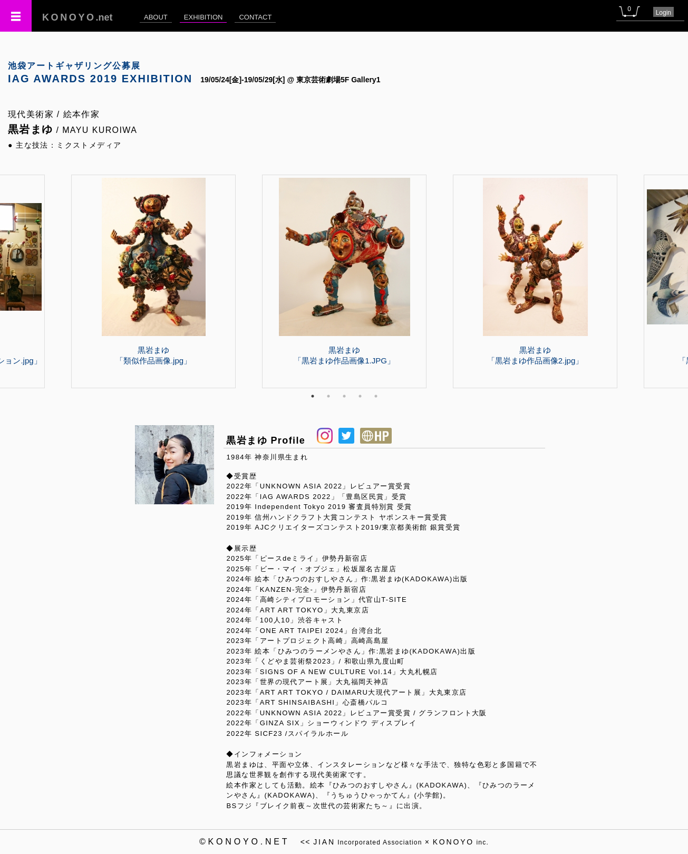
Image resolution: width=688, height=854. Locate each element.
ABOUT (156, 17)
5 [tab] (376, 396)
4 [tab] (360, 396)
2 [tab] (328, 396)
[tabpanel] (344, 281)
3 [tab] (344, 396)
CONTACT (255, 17)
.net (77, 17)
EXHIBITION (203, 17)
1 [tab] (312, 396)
